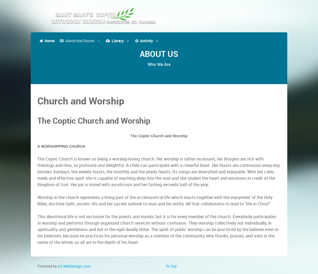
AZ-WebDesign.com (74, 266)
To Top (171, 266)
